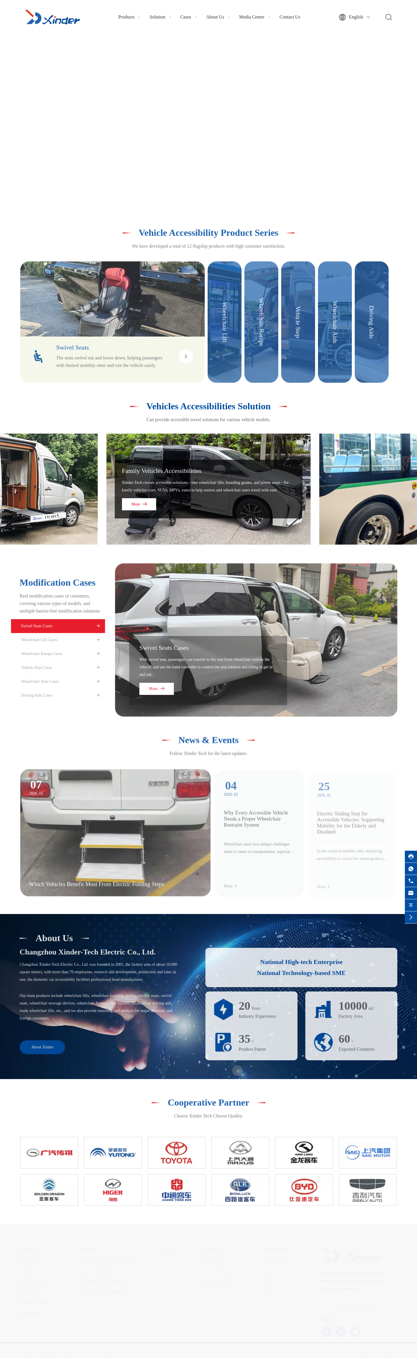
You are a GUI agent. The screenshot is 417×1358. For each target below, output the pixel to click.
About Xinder (37, 1047)
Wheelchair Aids (33, 1303)
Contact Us (289, 16)
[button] (199, 192)
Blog (266, 1272)
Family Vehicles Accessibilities (162, 470)
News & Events (208, 735)
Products (126, 16)
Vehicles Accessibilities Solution (208, 406)
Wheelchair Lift (33, 1272)
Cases (185, 16)
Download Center (276, 1261)
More (139, 504)
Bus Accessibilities (96, 1272)
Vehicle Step (30, 1293)
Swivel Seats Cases (168, 647)
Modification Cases (52, 582)
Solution (157, 16)
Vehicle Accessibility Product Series (209, 227)
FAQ (266, 1293)
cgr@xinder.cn (347, 1289)
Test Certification (218, 1272)
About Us (215, 16)
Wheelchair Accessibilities (103, 1293)
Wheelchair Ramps (35, 1282)
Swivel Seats (30, 1261)
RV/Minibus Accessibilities (103, 1282)
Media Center (252, 16)
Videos (268, 1282)
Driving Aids (30, 1313)
